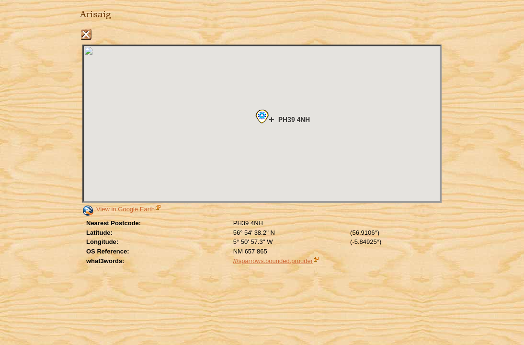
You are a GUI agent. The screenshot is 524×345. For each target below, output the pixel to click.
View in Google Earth (125, 209)
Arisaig (95, 14)
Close (85, 34)
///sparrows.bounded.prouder (273, 260)
